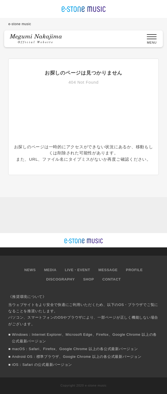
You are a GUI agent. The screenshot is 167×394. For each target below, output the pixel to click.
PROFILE (134, 270)
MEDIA (50, 270)
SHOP (88, 279)
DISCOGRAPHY (60, 279)
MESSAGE (108, 270)
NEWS (30, 270)
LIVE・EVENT (77, 270)
